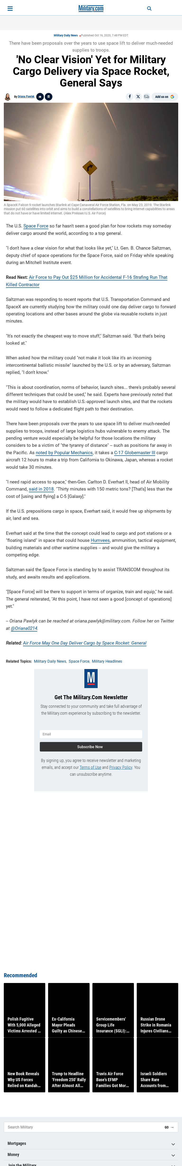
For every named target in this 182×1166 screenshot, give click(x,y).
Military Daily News (66, 35)
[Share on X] (138, 97)
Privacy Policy (120, 764)
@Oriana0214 (24, 627)
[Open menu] (10, 8)
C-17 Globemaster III (134, 451)
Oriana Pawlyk (26, 96)
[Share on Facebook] (129, 97)
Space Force (35, 224)
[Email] (146, 97)
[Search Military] (82, 1127)
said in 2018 (41, 488)
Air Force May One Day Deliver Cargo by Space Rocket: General (84, 642)
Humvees (100, 539)
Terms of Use (90, 764)
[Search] (147, 8)
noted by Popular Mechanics (64, 451)
